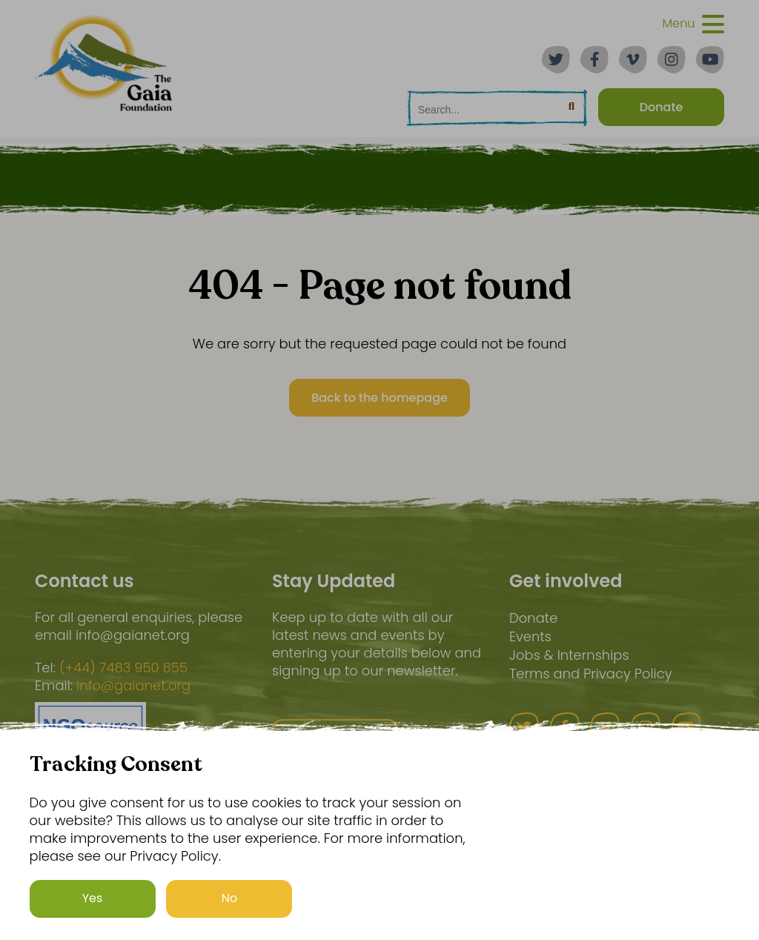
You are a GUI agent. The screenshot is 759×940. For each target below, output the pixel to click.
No (230, 898)
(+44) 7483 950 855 (123, 668)
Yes (92, 898)
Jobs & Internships (569, 655)
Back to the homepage (379, 397)
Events (530, 636)
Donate (533, 618)
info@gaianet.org (133, 686)
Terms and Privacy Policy (590, 673)
